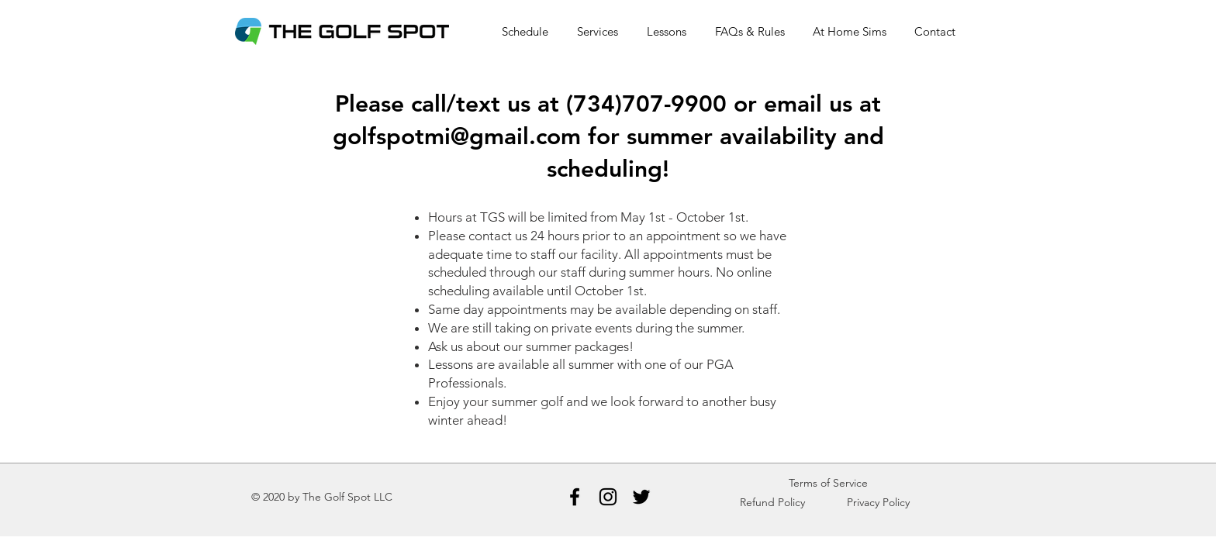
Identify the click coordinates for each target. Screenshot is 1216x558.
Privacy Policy (878, 502)
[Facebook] (574, 496)
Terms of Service (828, 483)
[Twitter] (641, 496)
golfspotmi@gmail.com (457, 136)
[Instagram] (608, 496)
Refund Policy (772, 502)
